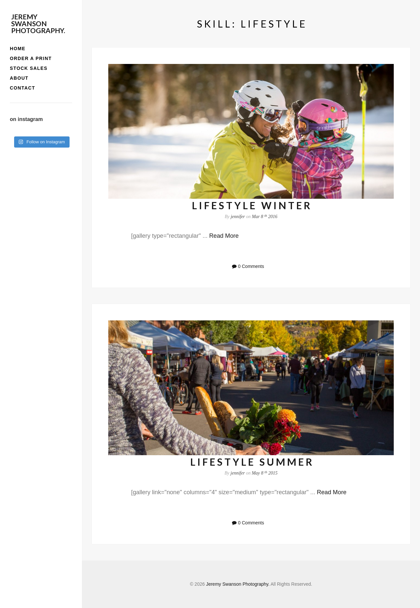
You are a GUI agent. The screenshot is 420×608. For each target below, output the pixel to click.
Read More (224, 236)
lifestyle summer (252, 462)
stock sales (29, 68)
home (18, 48)
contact (22, 88)
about (19, 78)
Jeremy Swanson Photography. (38, 23)
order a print (31, 58)
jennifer (238, 216)
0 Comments (251, 266)
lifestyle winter (252, 205)
